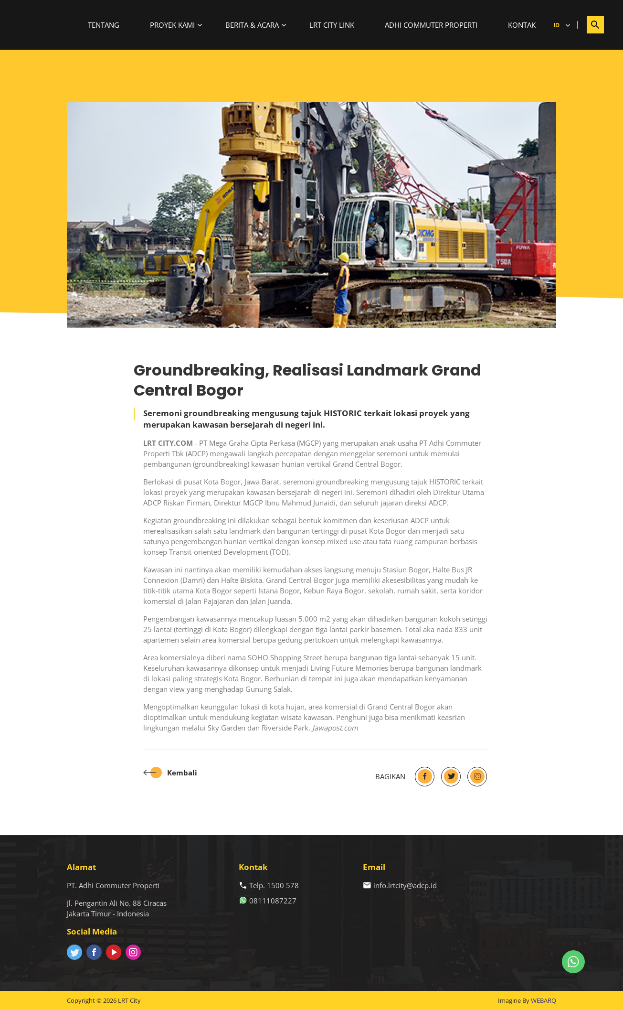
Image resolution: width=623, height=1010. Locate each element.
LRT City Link (331, 25)
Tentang (103, 25)
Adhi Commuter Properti (431, 25)
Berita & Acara (252, 25)
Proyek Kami (172, 25)
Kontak (522, 25)
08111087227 (272, 900)
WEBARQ (543, 1000)
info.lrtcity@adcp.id (405, 885)
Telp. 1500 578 (274, 885)
